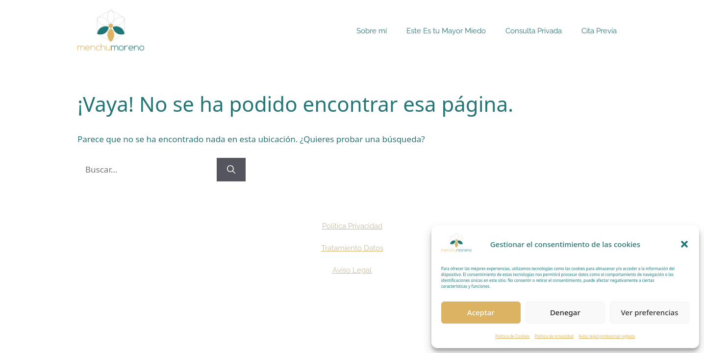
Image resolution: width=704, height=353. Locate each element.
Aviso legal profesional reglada (606, 336)
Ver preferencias (649, 312)
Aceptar (481, 312)
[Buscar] (231, 169)
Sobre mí (371, 30)
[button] (684, 244)
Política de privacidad (554, 336)
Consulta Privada (533, 30)
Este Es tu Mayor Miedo (446, 30)
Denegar (565, 312)
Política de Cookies (512, 336)
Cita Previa (599, 30)
